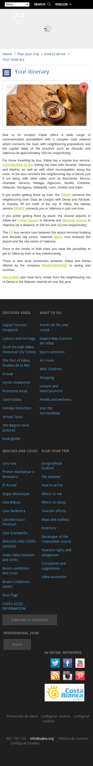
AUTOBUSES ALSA (17, 165)
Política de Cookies (73, 738)
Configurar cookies (56, 716)
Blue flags (10, 595)
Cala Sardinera (13, 510)
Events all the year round (54, 327)
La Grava (9, 463)
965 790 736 (16, 738)
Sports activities (52, 351)
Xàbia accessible (53, 576)
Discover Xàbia (16, 312)
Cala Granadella (14, 532)
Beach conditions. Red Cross (16, 571)
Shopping (47, 377)
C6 (11, 232)
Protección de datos (23, 716)
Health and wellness (55, 399)
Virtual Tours (12, 416)
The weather (51, 476)
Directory (48, 528)
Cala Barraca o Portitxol (13, 522)
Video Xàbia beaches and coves (18, 557)
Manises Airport (74, 220)
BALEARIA (11, 277)
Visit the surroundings (50, 410)
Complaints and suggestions (53, 566)
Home (7, 54)
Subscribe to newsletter (29, 619)
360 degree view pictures (15, 427)
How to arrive (55, 54)
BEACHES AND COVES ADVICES (19, 544)
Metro (58, 237)
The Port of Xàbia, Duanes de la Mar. (16, 363)
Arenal (7, 373)
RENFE (19, 208)
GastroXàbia (11, 399)
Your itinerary (13, 59)
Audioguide (11, 438)
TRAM (65, 195)
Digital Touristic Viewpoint (14, 327)
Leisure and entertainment (51, 388)
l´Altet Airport (28, 220)
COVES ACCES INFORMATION (14, 606)
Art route (47, 360)
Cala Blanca (11, 502)
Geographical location (51, 466)
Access (17, 644)
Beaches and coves (20, 451)
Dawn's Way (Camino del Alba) (56, 341)
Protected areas (14, 391)
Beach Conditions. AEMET (16, 584)
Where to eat (51, 493)
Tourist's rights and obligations (56, 552)
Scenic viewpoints (16, 382)
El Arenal (9, 485)
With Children (50, 369)
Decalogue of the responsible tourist (56, 539)
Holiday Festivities (16, 408)
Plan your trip (28, 54)
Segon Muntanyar (16, 493)
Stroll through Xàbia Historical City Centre (19, 349)
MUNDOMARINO (54, 265)
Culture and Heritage (18, 338)
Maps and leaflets (55, 519)
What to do (51, 312)
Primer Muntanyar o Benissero (18, 474)
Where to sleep (53, 502)
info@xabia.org (42, 738)
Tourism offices (53, 510)
